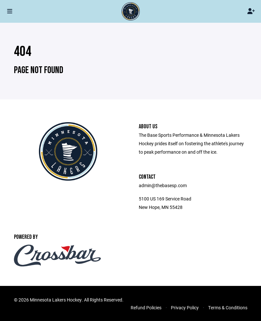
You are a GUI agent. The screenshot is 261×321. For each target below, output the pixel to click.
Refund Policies (146, 307)
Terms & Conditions (227, 307)
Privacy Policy (185, 307)
